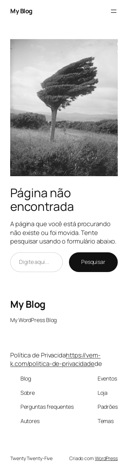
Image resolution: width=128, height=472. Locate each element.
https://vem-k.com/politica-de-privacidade (55, 359)
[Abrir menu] (114, 11)
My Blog (21, 11)
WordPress (106, 458)
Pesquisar (93, 262)
